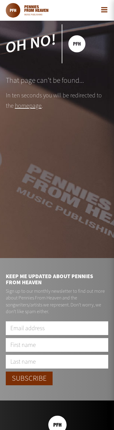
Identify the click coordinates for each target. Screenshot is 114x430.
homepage (28, 106)
